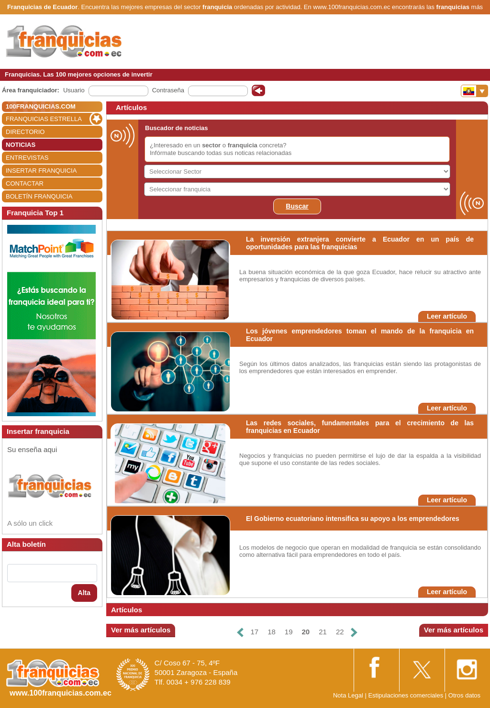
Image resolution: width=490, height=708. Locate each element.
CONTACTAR (25, 183)
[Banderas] (474, 91)
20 (306, 632)
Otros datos (464, 695)
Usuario (74, 90)
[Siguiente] (354, 632)
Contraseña (168, 90)
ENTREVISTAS (27, 157)
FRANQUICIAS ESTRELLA (44, 118)
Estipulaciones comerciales (406, 695)
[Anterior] (240, 632)
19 (289, 632)
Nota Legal (348, 695)
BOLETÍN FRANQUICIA (39, 196)
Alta (84, 593)
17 (254, 632)
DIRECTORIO (25, 131)
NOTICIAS (20, 144)
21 (323, 632)
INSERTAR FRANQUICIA (41, 170)
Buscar (297, 206)
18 (271, 632)
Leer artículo (447, 316)
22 (340, 632)
